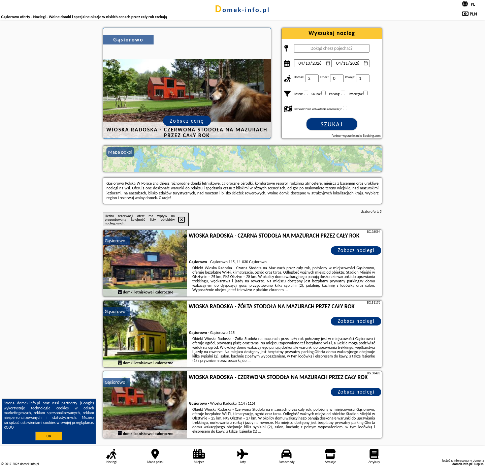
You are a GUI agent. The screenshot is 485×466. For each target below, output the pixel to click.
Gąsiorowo (115, 241)
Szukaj (332, 124)
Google (87, 403)
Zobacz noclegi (356, 250)
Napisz (478, 464)
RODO (9, 427)
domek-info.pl (242, 10)
